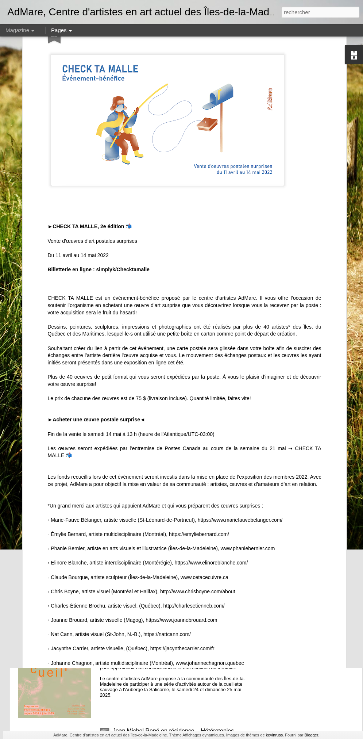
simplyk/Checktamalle (123, 193)
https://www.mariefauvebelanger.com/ (239, 444)
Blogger (311, 735)
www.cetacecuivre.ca (204, 501)
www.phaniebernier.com (248, 472)
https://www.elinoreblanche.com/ (210, 487)
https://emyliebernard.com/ (198, 458)
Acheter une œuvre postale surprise (96, 343)
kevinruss (274, 735)
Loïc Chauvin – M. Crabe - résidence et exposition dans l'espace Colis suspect (177, 568)
